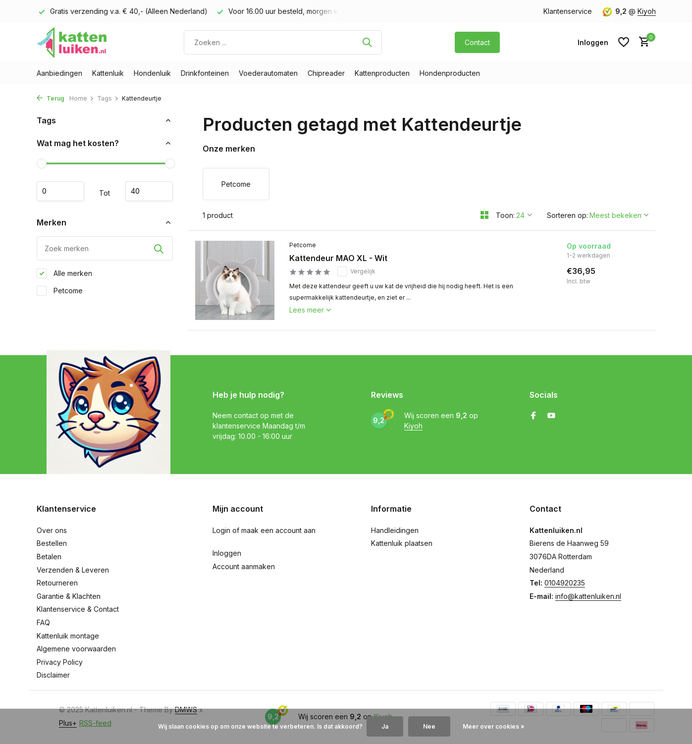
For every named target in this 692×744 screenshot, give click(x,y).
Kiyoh (647, 11)
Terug (50, 98)
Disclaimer (53, 675)
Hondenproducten (450, 73)
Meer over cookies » (494, 726)
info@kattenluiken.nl (588, 596)
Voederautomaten (268, 73)
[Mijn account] (593, 42)
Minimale (60, 191)
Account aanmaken (244, 566)
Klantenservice (567, 11)
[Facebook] (533, 416)
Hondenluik (152, 73)
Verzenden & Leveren (73, 570)
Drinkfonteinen (205, 73)
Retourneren (57, 583)
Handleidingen (395, 530)
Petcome (60, 291)
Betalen (49, 556)
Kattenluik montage (68, 636)
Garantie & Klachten (69, 596)
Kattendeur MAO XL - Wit (338, 258)
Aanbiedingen (59, 73)
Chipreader (326, 73)
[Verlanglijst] (623, 42)
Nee (429, 726)
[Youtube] (551, 416)
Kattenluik (108, 73)
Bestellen (52, 543)
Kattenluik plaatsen (401, 543)
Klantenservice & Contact (78, 609)
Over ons (52, 530)
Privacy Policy (60, 662)
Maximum (149, 191)
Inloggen (227, 553)
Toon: (505, 215)
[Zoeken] (283, 42)
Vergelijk (356, 271)
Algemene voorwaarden (76, 648)
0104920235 (564, 583)
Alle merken (64, 273)
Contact (477, 42)
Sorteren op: (567, 215)
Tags (108, 98)
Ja (384, 726)
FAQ (43, 622)
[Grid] (484, 215)
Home (81, 98)
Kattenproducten (382, 73)
